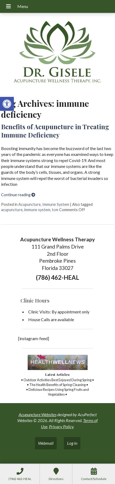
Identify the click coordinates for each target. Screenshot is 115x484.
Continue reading (18, 194)
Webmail (46, 443)
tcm (55, 209)
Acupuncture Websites (37, 414)
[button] (7, 104)
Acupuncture (29, 204)
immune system (37, 209)
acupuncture (12, 209)
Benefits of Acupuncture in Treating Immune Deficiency (55, 130)
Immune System (55, 204)
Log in (72, 443)
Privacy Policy (61, 426)
